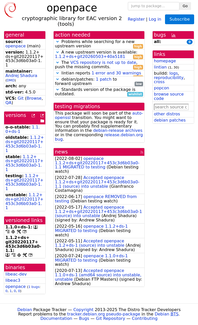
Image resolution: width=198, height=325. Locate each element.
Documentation (56, 318)
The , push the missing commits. (99, 65)
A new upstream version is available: (99, 54)
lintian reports (99, 73)
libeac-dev (16, 274)
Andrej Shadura (21, 75)
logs (173, 73)
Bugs (84, 318)
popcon (161, 87)
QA (8, 102)
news (61, 152)
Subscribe (179, 19)
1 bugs (33, 287)
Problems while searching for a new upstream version (99, 44)
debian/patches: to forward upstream (99, 81)
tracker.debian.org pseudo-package (103, 314)
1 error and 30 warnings (116, 73)
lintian (160, 67)
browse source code (169, 96)
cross (159, 81)
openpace (15, 46)
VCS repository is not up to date (103, 62)
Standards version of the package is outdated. (99, 92)
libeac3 (12, 280)
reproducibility (169, 77)
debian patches (170, 120)
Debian (24, 309)
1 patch (103, 79)
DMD (11, 80)
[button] (57, 41)
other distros (167, 114)
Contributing (145, 318)
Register (136, 18)
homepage (165, 60)
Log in (155, 18)
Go (185, 6)
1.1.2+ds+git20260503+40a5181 (90, 56)
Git (20, 98)
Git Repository (110, 318)
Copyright (83, 309)
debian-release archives (117, 130)
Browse (34, 98)
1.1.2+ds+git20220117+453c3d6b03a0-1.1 (24, 144)
